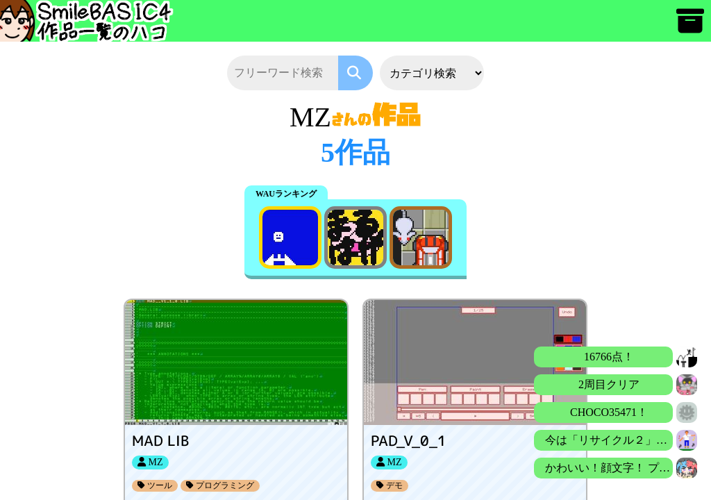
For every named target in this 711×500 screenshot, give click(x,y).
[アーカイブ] (690, 27)
